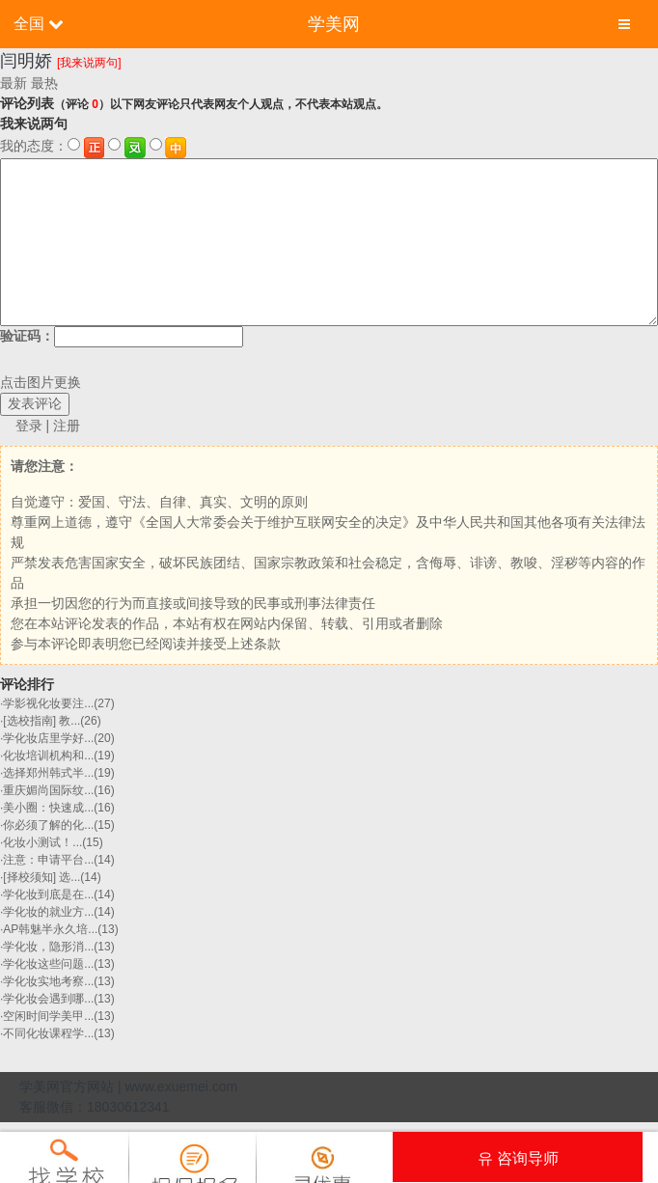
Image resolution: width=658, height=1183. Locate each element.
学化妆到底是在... (48, 894)
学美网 (334, 24)
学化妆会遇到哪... (48, 998)
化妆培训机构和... (48, 755)
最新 (13, 83)
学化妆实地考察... (48, 981)
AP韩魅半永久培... (50, 929)
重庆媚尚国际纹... (48, 790)
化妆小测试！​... (42, 842)
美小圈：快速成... (48, 807)
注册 (66, 425)
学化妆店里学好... (48, 738)
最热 (44, 83)
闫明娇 (26, 60)
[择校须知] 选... (41, 877)
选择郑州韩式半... (48, 773)
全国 (29, 23)
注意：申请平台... (48, 860)
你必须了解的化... (48, 825)
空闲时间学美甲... (48, 1016)
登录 (28, 425)
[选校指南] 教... (41, 721)
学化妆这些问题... (48, 964)
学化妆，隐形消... (48, 946)
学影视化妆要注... (48, 703)
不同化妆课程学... (48, 1033)
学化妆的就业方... (48, 912)
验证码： (121, 336)
